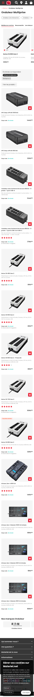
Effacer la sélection (10, 75)
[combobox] (9, 84)
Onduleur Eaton (17, 628)
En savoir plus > (24, 683)
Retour (5, 8)
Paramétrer (8, 692)
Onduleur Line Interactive (11, 18)
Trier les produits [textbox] (9, 84)
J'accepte (26, 693)
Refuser (7, 688)
